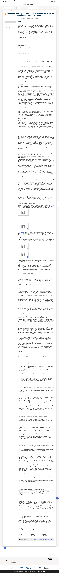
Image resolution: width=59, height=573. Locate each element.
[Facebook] (14, 562)
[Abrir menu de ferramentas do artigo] (5, 527)
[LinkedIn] (13, 562)
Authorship (23, 18)
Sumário (6, 7)
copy (47, 10)
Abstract (7, 21)
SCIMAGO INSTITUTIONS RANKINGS (32, 18)
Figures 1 (35, 241)
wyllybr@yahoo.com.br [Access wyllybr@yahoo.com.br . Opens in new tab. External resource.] (22, 524)
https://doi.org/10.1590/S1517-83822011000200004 (37, 10)
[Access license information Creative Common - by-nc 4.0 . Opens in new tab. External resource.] (21, 539)
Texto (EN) (30, 7)
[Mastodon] (12, 562)
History (7, 29)
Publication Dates (8, 27)
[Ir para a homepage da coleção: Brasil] (25, 1)
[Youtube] (15, 562)
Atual (15, 7)
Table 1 (51, 206)
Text (6, 23)
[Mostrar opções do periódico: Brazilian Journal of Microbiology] (35, 4)
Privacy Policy (40, 571)
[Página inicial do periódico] (3, 8)
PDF (35, 7)
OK (43, 571)
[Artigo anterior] (11, 8)
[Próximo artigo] (18, 8)
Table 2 (19, 221)
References (7, 25)
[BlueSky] (11, 562)
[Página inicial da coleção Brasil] (6, 560)
